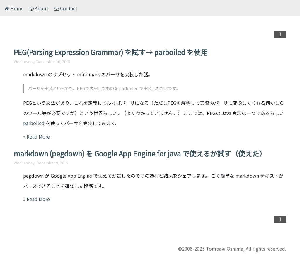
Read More (38, 136)
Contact (65, 8)
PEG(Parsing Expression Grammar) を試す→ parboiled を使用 (111, 52)
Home (14, 8)
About (39, 8)
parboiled (34, 123)
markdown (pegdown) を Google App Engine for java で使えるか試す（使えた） (140, 153)
